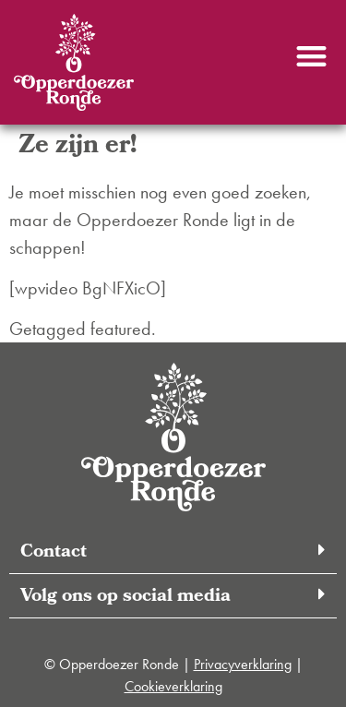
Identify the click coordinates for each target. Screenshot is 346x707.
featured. (123, 329)
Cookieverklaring (173, 686)
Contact (53, 553)
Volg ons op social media (125, 597)
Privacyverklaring (243, 664)
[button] (311, 56)
